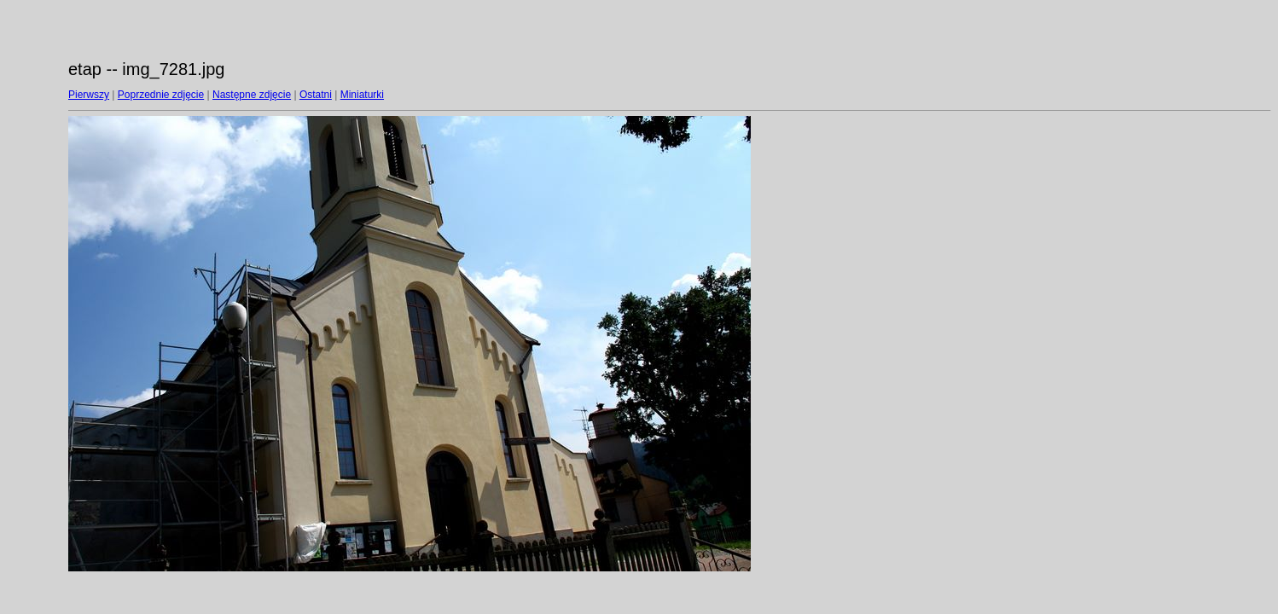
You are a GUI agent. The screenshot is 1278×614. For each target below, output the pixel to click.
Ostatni (315, 95)
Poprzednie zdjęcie (161, 95)
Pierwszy (88, 95)
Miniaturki (362, 95)
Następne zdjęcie (251, 95)
